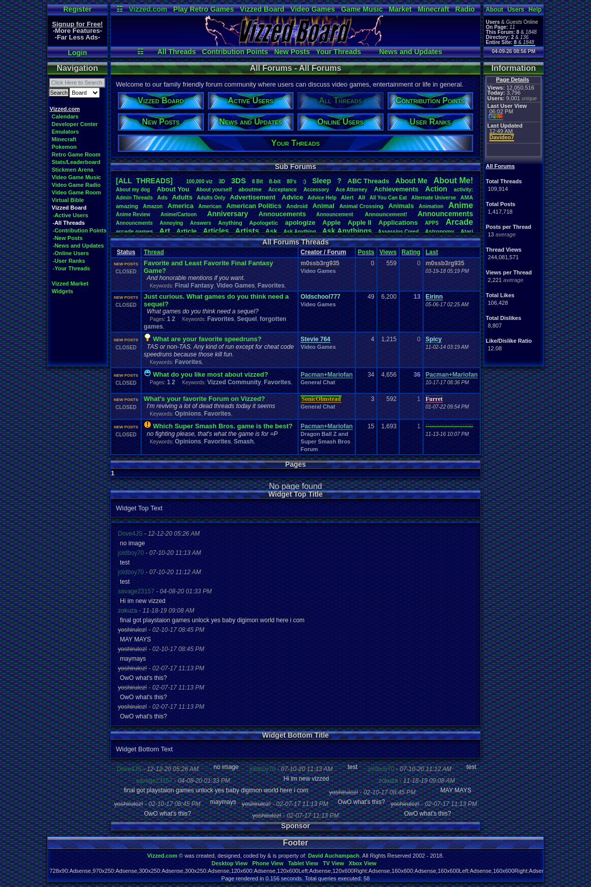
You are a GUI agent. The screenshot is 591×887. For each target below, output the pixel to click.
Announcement (335, 214)
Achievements (396, 189)
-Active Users (70, 215)
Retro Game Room (76, 154)
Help (534, 9)
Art (165, 230)
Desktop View (229, 863)
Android (297, 206)
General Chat (318, 382)
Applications (398, 222)
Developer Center (75, 124)
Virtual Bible (68, 200)
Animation (431, 206)
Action (436, 189)
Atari (466, 231)
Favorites (271, 285)
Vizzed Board (262, 9)
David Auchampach (334, 856)
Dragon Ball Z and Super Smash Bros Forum (325, 441)
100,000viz (199, 181)
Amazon (153, 206)
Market (400, 9)
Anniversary (227, 214)
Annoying (171, 223)
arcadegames (134, 231)
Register (77, 9)
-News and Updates (78, 246)
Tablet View (303, 863)
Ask (271, 231)
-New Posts (67, 238)
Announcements (445, 214)
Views (388, 252)
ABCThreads (368, 181)
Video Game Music (76, 177)
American (210, 206)
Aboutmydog (133, 189)
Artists (247, 230)
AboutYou (172, 189)
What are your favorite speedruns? (207, 339)
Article (186, 231)
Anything (230, 223)
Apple (331, 222)
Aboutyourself (214, 189)
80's (292, 181)
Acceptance (282, 189)
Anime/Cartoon (178, 214)
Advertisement (253, 197)
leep (321, 181)
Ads (162, 197)
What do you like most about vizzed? (210, 374)
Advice (293, 197)
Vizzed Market (70, 283)
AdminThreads (134, 197)
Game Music (362, 9)
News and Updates (410, 52)
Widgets (62, 291)
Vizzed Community (234, 382)
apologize (300, 222)
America (180, 206)
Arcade (459, 222)
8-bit (275, 181)
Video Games (312, 9)
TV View (333, 863)
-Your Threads (71, 268)
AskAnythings (347, 231)
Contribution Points (235, 52)
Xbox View (362, 863)
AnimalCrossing (361, 206)
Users (516, 9)
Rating (411, 252)
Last (432, 252)
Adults (182, 197)
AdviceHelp (322, 197)
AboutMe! (453, 180)
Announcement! (386, 214)
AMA (466, 197)
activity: (463, 189)
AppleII (359, 222)
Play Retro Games (203, 9)
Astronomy (439, 231)
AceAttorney (351, 189)
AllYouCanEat (388, 197)
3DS (238, 180)
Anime (460, 205)
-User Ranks (69, 261)
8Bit (257, 181)
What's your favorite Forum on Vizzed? (204, 398)
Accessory (316, 189)
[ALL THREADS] (144, 181)
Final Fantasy (194, 285)
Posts (366, 252)
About (494, 9)
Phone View (267, 863)
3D (222, 181)
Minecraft (433, 9)
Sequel (247, 318)
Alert (347, 197)
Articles (216, 231)
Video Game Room (76, 192)
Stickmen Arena (73, 170)
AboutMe (411, 181)
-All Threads (69, 223)
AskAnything (299, 231)
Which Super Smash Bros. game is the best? (222, 426)
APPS (432, 223)
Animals (401, 206)
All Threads (176, 52)
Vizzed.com (148, 9)
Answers (201, 223)
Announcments (134, 223)
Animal (323, 206)
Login (77, 53)
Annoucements (282, 214)
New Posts (292, 52)
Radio (465, 9)
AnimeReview (133, 214)
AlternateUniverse (433, 197)
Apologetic (263, 223)
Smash (244, 441)
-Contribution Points (79, 230)
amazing (127, 206)
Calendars (65, 116)
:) (304, 181)
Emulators (65, 132)
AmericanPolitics (253, 206)
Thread (154, 252)
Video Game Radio (76, 185)
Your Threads (338, 52)
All (361, 197)
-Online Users (71, 253)
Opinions (188, 413)
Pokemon (64, 147)
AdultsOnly (211, 197)
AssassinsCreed (398, 231)
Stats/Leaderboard (76, 162)
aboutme (250, 189)
